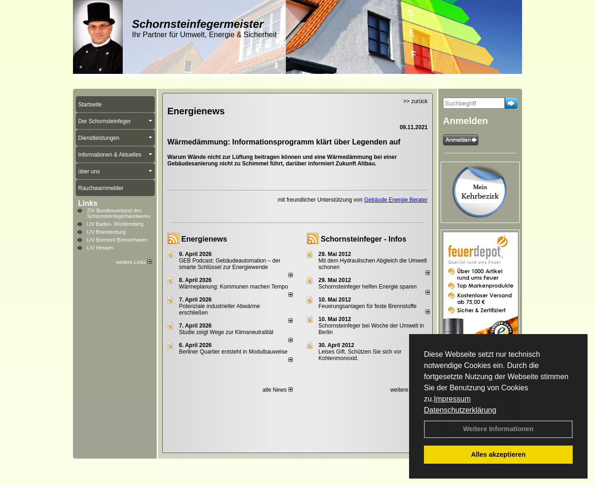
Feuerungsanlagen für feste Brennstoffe (367, 306)
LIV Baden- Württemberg (115, 224)
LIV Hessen (100, 247)
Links (88, 203)
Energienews (204, 239)
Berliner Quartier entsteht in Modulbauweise (233, 351)
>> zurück (415, 101)
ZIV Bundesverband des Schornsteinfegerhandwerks (118, 213)
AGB (335, 463)
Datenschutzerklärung (460, 410)
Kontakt (192, 463)
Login (169, 463)
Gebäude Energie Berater (396, 200)
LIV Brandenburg (106, 232)
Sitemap (358, 463)
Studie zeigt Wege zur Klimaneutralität (226, 332)
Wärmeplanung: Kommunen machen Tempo (233, 286)
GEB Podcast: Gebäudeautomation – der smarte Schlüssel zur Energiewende (229, 263)
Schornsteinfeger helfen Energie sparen (367, 286)
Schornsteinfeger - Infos (363, 239)
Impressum (452, 399)
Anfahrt (313, 463)
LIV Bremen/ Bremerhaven (117, 240)
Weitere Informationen (498, 429)
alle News (278, 390)
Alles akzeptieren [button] (498, 454)
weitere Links (134, 262)
